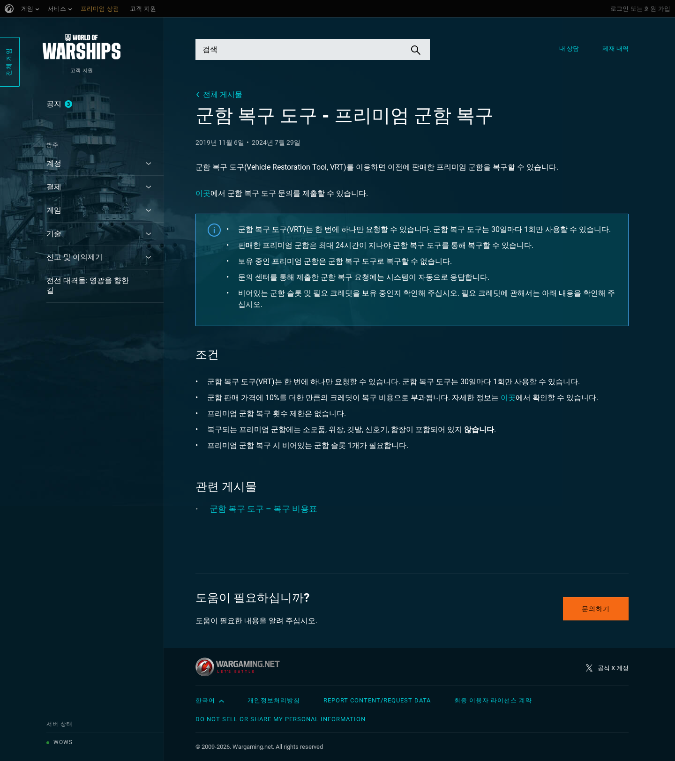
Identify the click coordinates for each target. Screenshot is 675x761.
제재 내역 (615, 48)
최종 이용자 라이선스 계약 (493, 700)
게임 (53, 210)
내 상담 (569, 48)
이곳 (202, 193)
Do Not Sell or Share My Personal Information (280, 719)
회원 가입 (657, 8)
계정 (53, 163)
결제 (53, 186)
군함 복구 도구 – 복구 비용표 (263, 509)
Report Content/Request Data (377, 700)
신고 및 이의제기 (74, 257)
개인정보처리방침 (274, 700)
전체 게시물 (222, 94)
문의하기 (596, 608)
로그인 (619, 8)
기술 (53, 233)
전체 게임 (8, 62)
